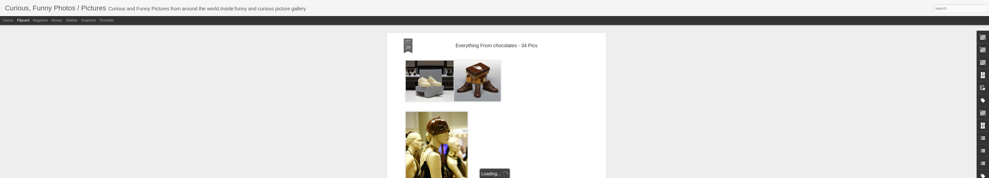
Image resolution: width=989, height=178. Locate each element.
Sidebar (72, 20)
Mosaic (56, 20)
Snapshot (88, 20)
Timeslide (106, 20)
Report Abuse (524, 175)
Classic (8, 20)
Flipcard (23, 20)
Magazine (40, 20)
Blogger (510, 175)
